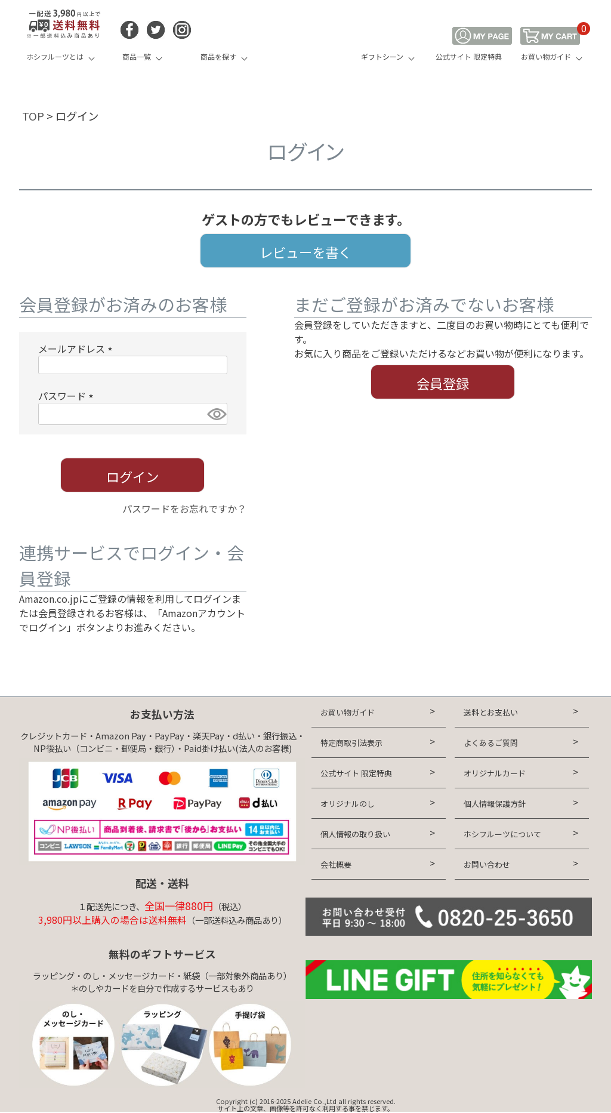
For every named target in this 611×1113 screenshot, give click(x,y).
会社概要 (335, 864)
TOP (33, 116)
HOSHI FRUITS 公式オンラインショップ (305, 45)
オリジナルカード (495, 773)
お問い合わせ (487, 864)
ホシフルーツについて (502, 834)
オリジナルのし (347, 803)
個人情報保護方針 (495, 803)
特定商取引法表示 (351, 742)
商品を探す (218, 56)
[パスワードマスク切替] (215, 413)
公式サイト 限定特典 (469, 56)
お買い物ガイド (546, 56)
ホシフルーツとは (55, 56)
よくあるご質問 (491, 742)
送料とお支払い (491, 712)
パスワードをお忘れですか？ (184, 508)
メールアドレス (77, 348)
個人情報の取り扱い (355, 834)
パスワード (68, 396)
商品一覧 (136, 56)
